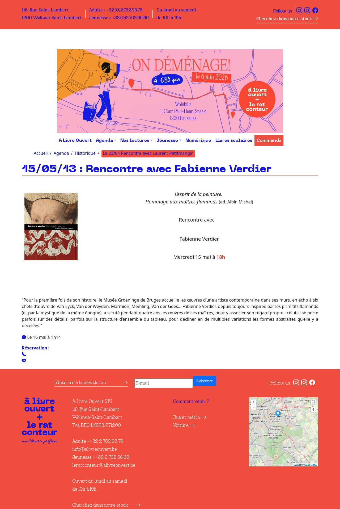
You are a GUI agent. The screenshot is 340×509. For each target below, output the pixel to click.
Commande (269, 140)
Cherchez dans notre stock (287, 19)
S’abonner (204, 380)
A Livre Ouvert (75, 140)
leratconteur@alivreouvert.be (103, 465)
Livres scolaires (233, 140)
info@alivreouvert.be (94, 449)
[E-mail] (163, 383)
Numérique (198, 140)
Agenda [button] (104, 140)
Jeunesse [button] (167, 140)
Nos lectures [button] (134, 140)
